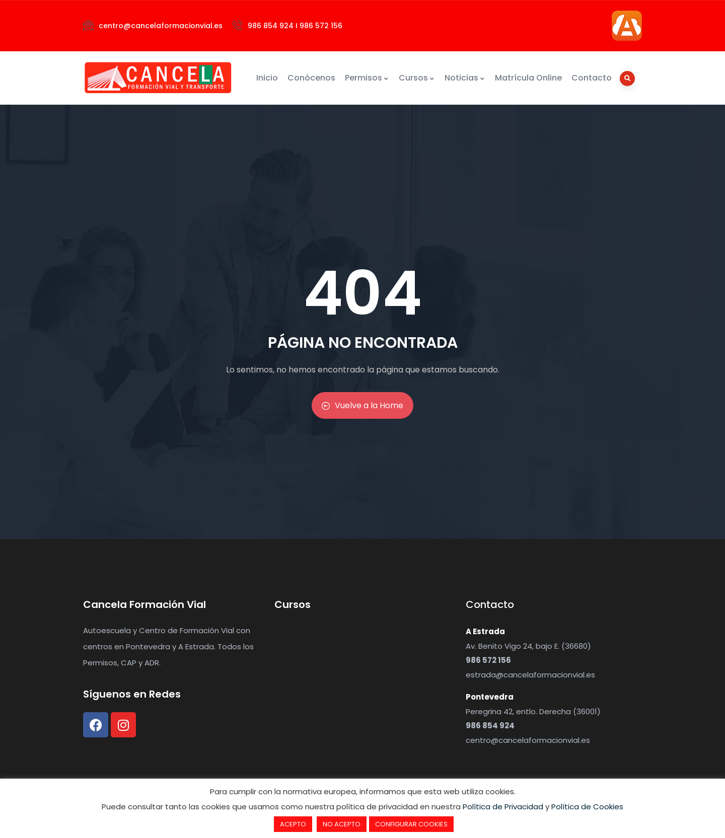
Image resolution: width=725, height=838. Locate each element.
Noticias (465, 78)
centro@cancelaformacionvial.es (528, 740)
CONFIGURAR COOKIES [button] (411, 824)
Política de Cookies (587, 806)
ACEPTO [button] (293, 824)
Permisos (367, 78)
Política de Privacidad (503, 806)
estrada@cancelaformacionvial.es (530, 674)
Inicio (267, 78)
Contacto (591, 78)
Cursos (417, 78)
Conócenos (311, 78)
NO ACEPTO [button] (341, 824)
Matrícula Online (528, 78)
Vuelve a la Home (362, 405)
